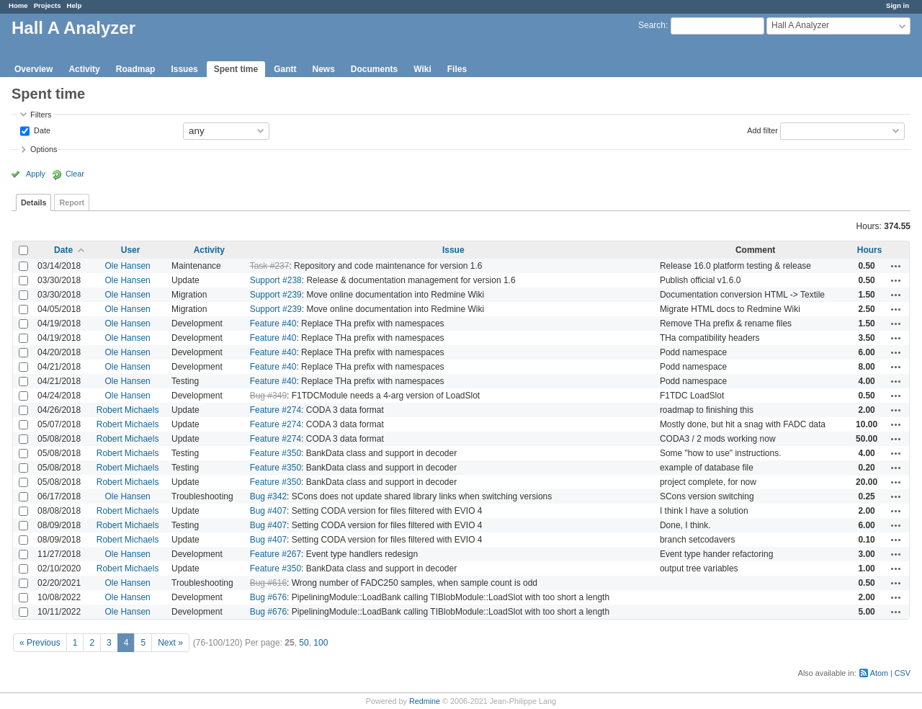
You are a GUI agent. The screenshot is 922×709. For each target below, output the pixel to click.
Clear (75, 173)
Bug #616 (268, 583)
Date (41, 129)
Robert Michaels (128, 410)
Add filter (762, 129)
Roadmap (136, 69)
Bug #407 (268, 511)
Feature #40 (273, 323)
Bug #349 (268, 396)
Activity (83, 69)
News (323, 69)
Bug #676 (268, 597)
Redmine (424, 701)
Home (18, 5)
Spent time (236, 69)
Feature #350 (275, 453)
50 (303, 643)
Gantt (285, 69)
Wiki (422, 69)
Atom (879, 673)
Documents (374, 69)
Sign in (897, 5)
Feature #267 (275, 554)
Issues (184, 69)
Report (71, 202)
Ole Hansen (127, 266)
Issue (453, 250)
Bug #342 (268, 496)
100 (320, 643)
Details (33, 202)
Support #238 (276, 280)
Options (43, 149)
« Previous (40, 643)
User (130, 250)
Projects (47, 5)
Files (457, 69)
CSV (902, 673)
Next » (170, 643)
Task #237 (270, 266)
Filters (40, 114)
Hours (869, 250)
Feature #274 (275, 410)
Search (652, 25)
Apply (35, 173)
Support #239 (276, 295)
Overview (33, 69)
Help (74, 5)
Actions (896, 266)
